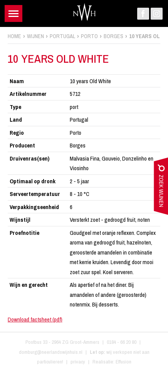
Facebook (143, 14)
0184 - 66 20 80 (121, 341)
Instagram (157, 14)
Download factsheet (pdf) (35, 319)
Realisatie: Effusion (111, 361)
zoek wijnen (161, 187)
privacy (78, 361)
